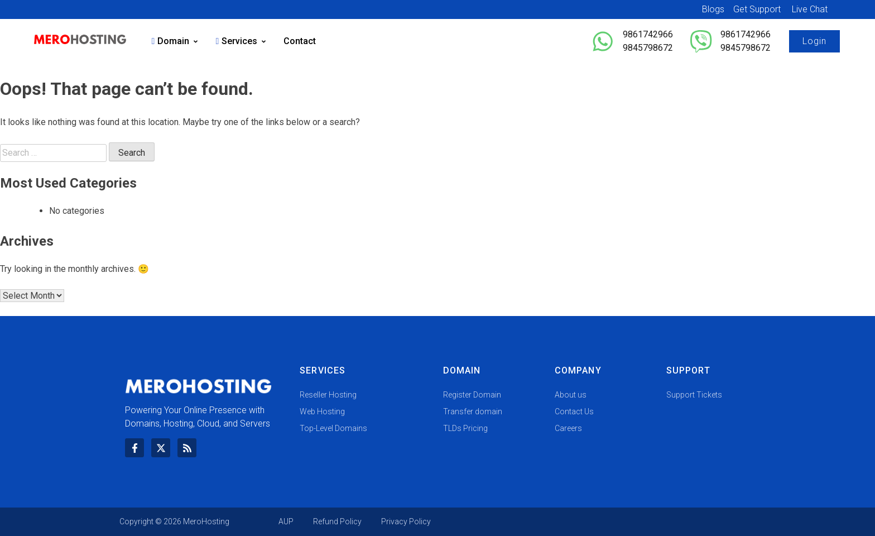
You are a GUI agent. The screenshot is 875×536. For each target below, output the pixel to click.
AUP (286, 521)
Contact (299, 41)
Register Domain (472, 394)
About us (570, 394)
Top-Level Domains (333, 428)
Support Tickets (694, 394)
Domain (175, 41)
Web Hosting (322, 411)
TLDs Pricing (465, 428)
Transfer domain (472, 411)
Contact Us (574, 411)
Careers (568, 428)
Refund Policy (337, 521)
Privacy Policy (406, 521)
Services (241, 41)
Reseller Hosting (328, 394)
